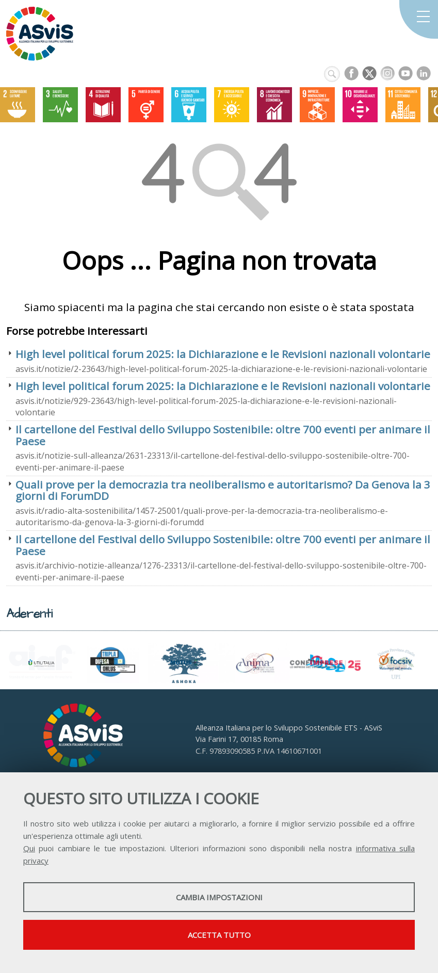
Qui (29, 848)
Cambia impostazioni (219, 897)
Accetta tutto (219, 935)
